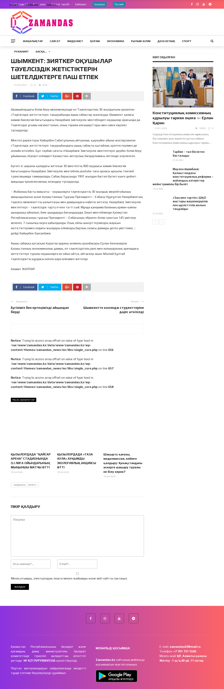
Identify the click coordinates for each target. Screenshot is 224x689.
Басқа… (41, 51)
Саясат (55, 41)
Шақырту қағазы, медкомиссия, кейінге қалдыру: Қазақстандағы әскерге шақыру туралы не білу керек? (122, 449)
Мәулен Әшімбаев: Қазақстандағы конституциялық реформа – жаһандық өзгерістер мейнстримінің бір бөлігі (183, 176)
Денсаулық (166, 41)
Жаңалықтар (33, 41)
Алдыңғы (18, 471)
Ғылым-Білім (140, 41)
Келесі (33, 471)
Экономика (115, 41)
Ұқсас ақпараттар (23, 400)
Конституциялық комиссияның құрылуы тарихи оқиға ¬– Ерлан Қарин (183, 118)
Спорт (186, 41)
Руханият (21, 51)
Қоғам (95, 41)
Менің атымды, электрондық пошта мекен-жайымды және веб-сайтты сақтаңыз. (69, 565)
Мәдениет (75, 41)
